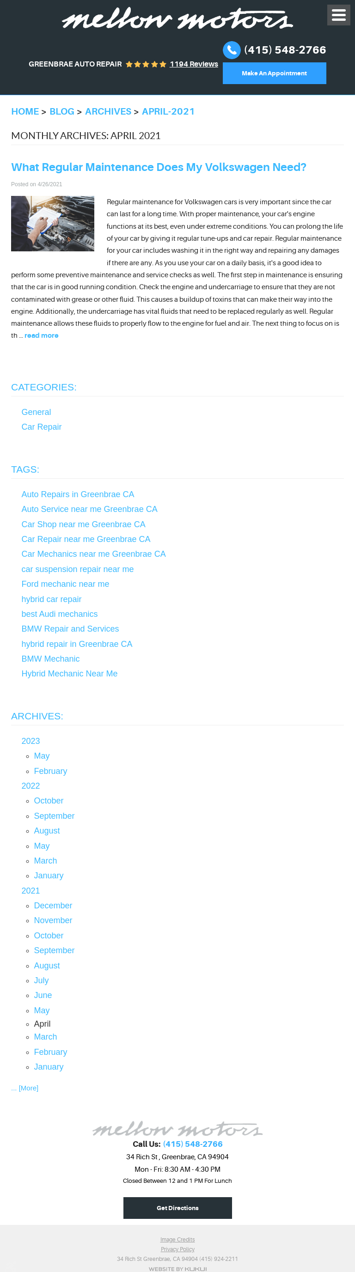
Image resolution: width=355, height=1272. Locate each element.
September (54, 816)
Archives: (37, 716)
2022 (31, 786)
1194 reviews (194, 64)
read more (41, 335)
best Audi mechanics (60, 614)
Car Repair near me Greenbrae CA (86, 539)
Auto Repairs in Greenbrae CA (78, 494)
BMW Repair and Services (70, 628)
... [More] (24, 1088)
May (42, 756)
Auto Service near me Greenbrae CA (90, 509)
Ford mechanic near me (66, 584)
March (45, 860)
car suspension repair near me (78, 569)
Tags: (25, 469)
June (43, 995)
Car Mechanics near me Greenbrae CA (94, 554)
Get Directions (178, 1208)
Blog (61, 111)
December (53, 905)
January (49, 875)
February (50, 771)
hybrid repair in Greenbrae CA (77, 644)
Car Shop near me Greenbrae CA (84, 524)
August (47, 830)
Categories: (44, 387)
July (41, 980)
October (49, 800)
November (53, 920)
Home (25, 111)
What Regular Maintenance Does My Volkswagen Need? (158, 167)
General (36, 412)
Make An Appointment (274, 73)
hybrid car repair (52, 599)
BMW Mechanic (51, 658)
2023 (31, 741)
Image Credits (177, 1239)
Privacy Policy (178, 1249)
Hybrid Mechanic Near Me (70, 673)
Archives (108, 111)
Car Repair (42, 427)
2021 (31, 890)
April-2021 (168, 111)
